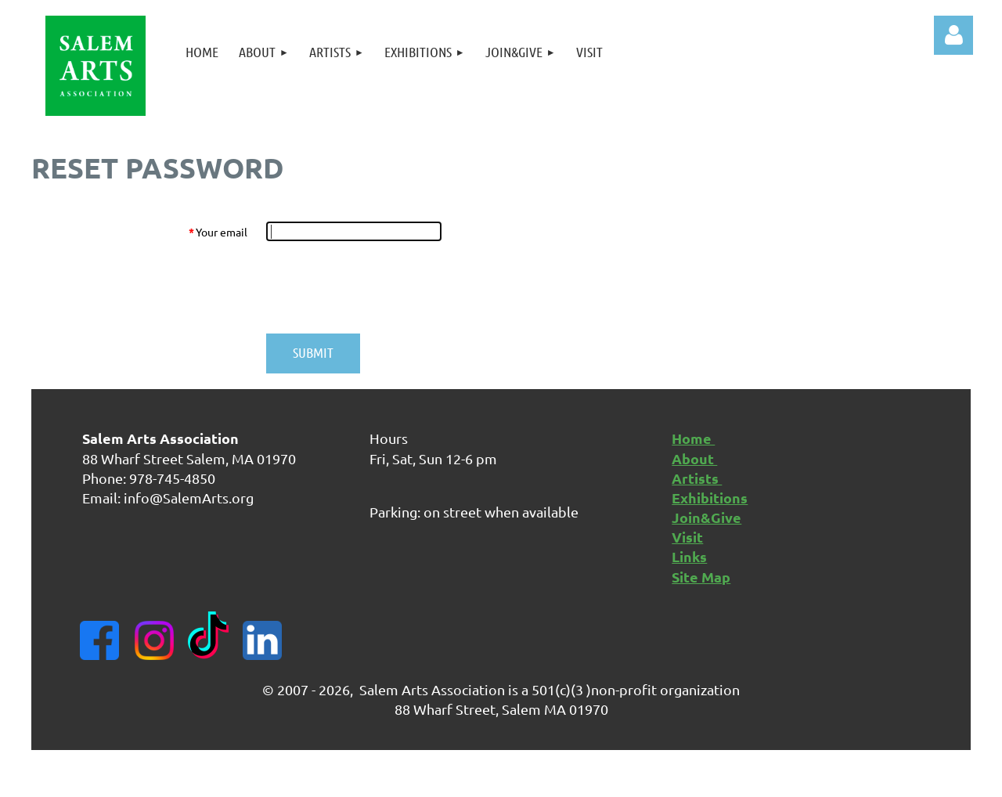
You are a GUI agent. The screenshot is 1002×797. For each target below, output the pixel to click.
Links (689, 556)
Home (693, 438)
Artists (697, 478)
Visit (687, 537)
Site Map (701, 577)
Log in (953, 35)
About (694, 458)
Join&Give (706, 517)
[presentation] (385, 287)
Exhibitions (710, 498)
